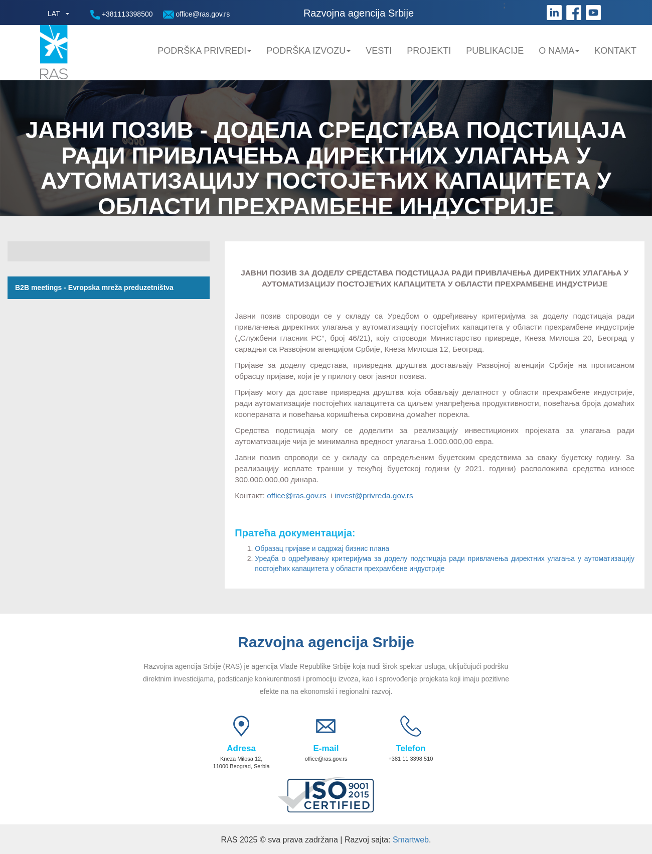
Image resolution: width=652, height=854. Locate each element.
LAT (54, 14)
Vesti (379, 51)
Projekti (429, 51)
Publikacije (495, 51)
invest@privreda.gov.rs (374, 495)
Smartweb (411, 839)
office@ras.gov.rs (196, 14)
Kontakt (615, 51)
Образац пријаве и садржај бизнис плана (322, 548)
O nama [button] (559, 51)
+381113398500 (121, 15)
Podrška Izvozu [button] (308, 51)
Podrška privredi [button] (204, 51)
